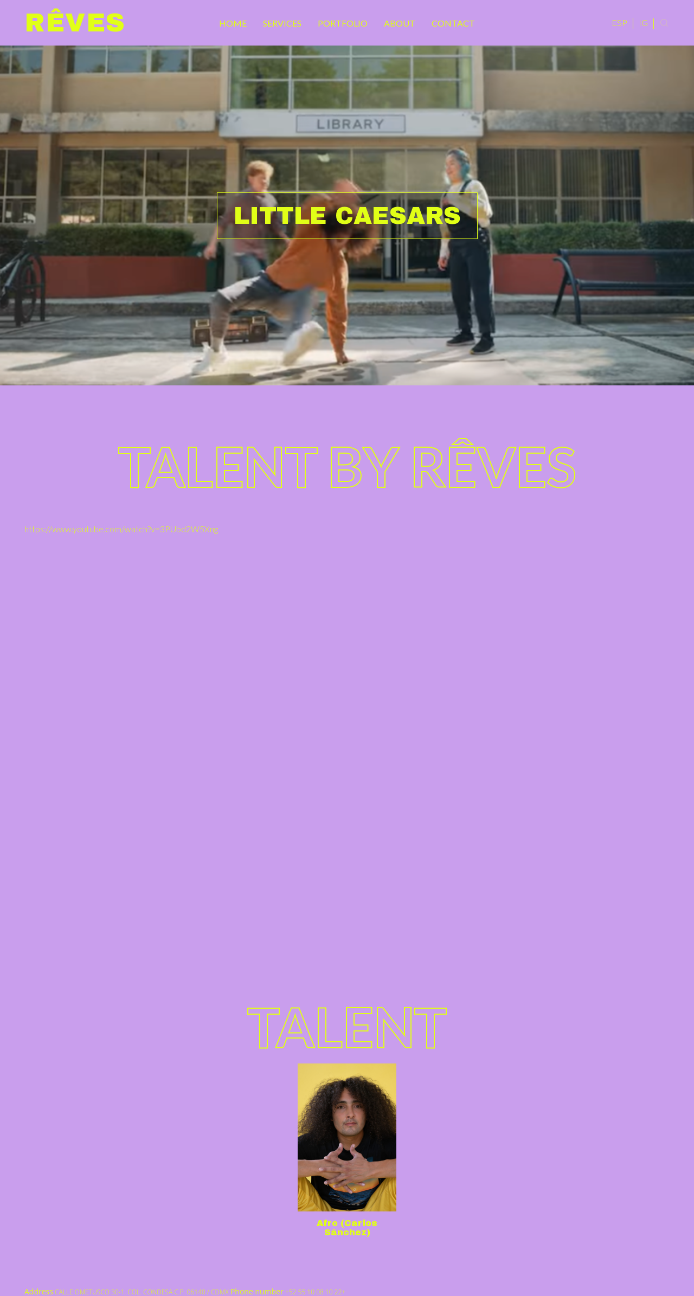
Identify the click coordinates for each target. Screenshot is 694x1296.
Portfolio (343, 23)
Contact (453, 23)
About (399, 23)
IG (643, 22)
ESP (619, 22)
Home (233, 23)
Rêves (75, 23)
